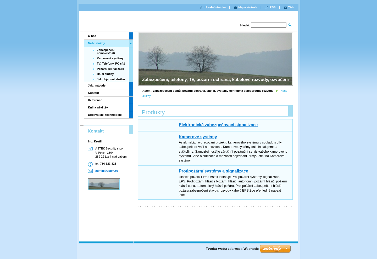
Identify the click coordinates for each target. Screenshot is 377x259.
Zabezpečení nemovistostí (106, 51)
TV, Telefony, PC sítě (111, 63)
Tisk (291, 7)
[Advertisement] (107, 214)
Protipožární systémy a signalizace (213, 171)
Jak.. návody (97, 85)
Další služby (105, 74)
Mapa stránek (247, 7)
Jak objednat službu (111, 79)
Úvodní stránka (215, 7)
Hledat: (245, 25)
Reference (95, 100)
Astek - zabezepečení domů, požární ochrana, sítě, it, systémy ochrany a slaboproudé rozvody (207, 90)
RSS (273, 7)
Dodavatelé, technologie (105, 114)
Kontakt (93, 92)
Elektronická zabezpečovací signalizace (218, 125)
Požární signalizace (110, 68)
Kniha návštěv (98, 107)
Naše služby (96, 43)
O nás (92, 35)
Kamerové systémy (198, 137)
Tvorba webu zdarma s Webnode (232, 249)
